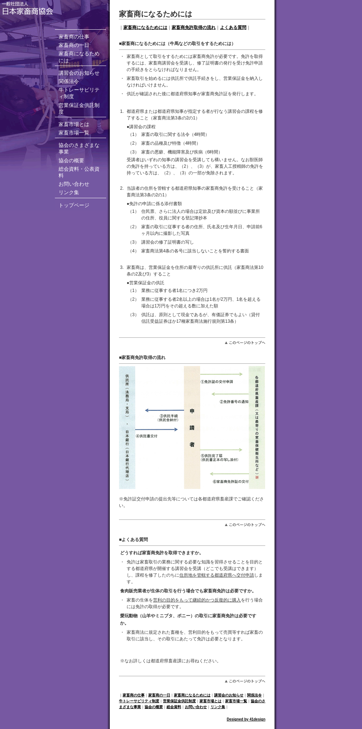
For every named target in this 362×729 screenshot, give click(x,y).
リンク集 (69, 192)
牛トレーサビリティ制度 (139, 701)
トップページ (74, 205)
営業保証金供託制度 (179, 701)
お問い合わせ (74, 184)
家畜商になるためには (145, 27)
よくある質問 (233, 27)
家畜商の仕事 (74, 37)
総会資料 (174, 707)
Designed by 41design (246, 719)
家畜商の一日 (74, 45)
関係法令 (69, 81)
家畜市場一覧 (74, 133)
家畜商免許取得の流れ (194, 27)
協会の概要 (71, 160)
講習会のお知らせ (79, 73)
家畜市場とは (74, 124)
